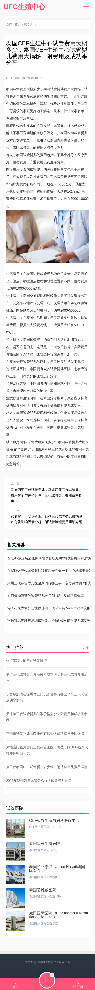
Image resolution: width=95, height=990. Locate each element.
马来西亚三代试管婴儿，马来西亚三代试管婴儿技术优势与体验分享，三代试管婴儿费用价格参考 (46, 495)
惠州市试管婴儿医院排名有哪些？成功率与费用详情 (45, 733)
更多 (85, 647)
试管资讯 (30, 24)
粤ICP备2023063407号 (55, 962)
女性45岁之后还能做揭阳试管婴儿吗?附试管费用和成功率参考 (47, 558)
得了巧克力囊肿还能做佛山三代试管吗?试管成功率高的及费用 (47, 608)
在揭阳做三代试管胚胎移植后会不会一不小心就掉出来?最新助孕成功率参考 (47, 571)
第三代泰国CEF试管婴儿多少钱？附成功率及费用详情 (46, 767)
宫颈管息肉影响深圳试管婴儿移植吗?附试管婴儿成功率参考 (47, 620)
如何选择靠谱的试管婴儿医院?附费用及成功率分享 (45, 596)
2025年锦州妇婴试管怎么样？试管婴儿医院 (38, 781)
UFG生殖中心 (24, 6)
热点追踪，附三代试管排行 (26, 661)
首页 (18, 24)
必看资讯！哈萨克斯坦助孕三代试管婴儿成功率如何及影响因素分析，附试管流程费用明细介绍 (46, 519)
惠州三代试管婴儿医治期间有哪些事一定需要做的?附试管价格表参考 (47, 583)
